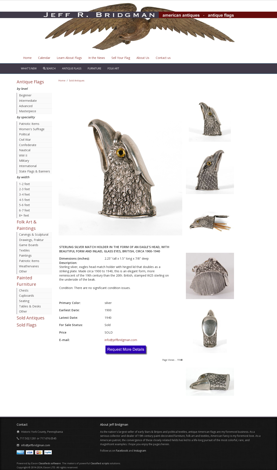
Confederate (27, 145)
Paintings (25, 255)
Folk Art (113, 68)
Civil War (25, 140)
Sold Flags (27, 325)
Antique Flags (71, 68)
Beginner (25, 95)
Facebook (122, 450)
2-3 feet (24, 189)
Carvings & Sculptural (33, 234)
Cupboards (26, 295)
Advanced (26, 106)
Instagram (140, 450)
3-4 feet (24, 194)
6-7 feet (24, 210)
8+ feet (24, 215)
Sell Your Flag (120, 58)
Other (23, 271)
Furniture (94, 68)
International (28, 166)
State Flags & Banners (34, 171)
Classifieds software (50, 463)
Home (27, 58)
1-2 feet (24, 184)
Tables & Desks (30, 306)
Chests (23, 290)
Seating (24, 301)
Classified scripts (99, 463)
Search (49, 68)
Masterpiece (27, 111)
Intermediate (28, 101)
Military (24, 161)
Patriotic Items (29, 124)
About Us (142, 58)
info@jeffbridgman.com (121, 340)
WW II (23, 155)
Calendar (44, 58)
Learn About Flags (69, 58)
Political (24, 134)
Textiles (24, 250)
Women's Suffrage (31, 129)
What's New (29, 68)
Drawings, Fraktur (31, 240)
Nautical (24, 150)
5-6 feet (24, 205)
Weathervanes (29, 266)
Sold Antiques (30, 318)
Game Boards (28, 245)
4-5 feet (24, 200)
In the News (96, 58)
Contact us (163, 58)
